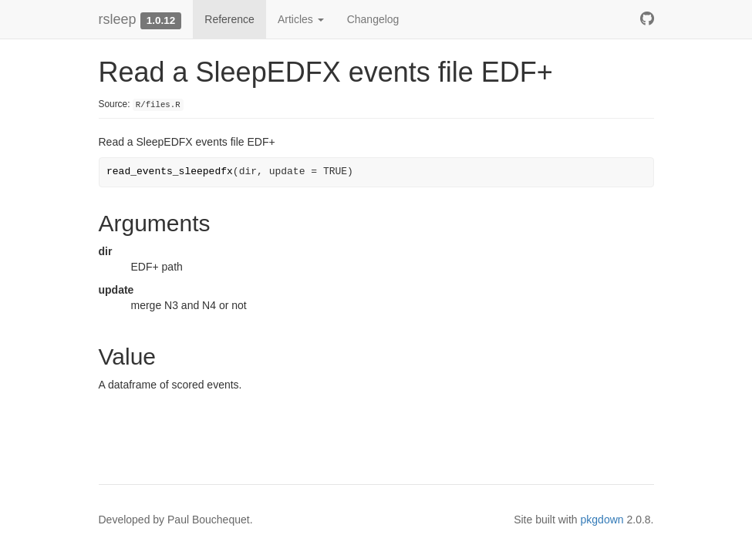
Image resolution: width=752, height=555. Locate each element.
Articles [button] (301, 19)
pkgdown (602, 519)
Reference (229, 19)
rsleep (118, 19)
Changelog (373, 19)
